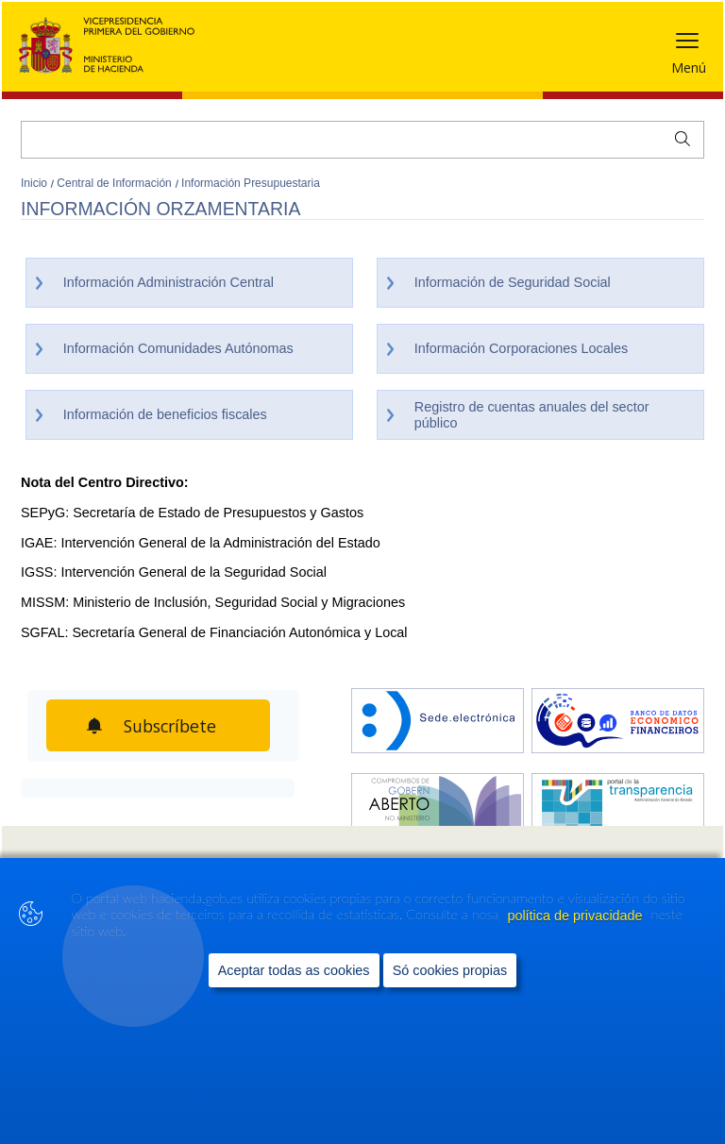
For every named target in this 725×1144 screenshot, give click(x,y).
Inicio (35, 183)
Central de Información (116, 183)
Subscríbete (174, 726)
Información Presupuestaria (250, 183)
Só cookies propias (450, 970)
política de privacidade (576, 915)
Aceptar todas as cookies (294, 970)
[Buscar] (362, 140)
